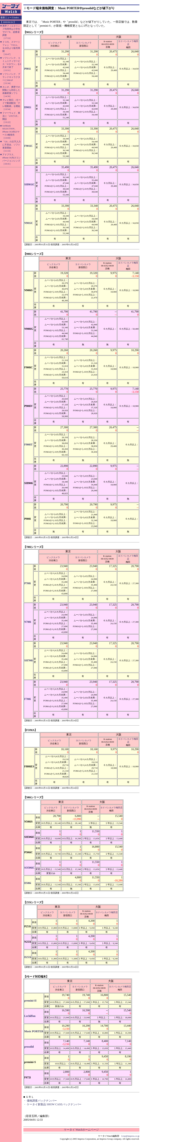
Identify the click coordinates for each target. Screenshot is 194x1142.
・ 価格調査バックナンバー (40, 1100)
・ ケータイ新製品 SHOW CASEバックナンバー (52, 1104)
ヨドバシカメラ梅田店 (111, 807)
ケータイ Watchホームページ (81, 1129)
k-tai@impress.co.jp (130, 1136)
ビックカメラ (55, 42)
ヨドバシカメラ (83, 42)
